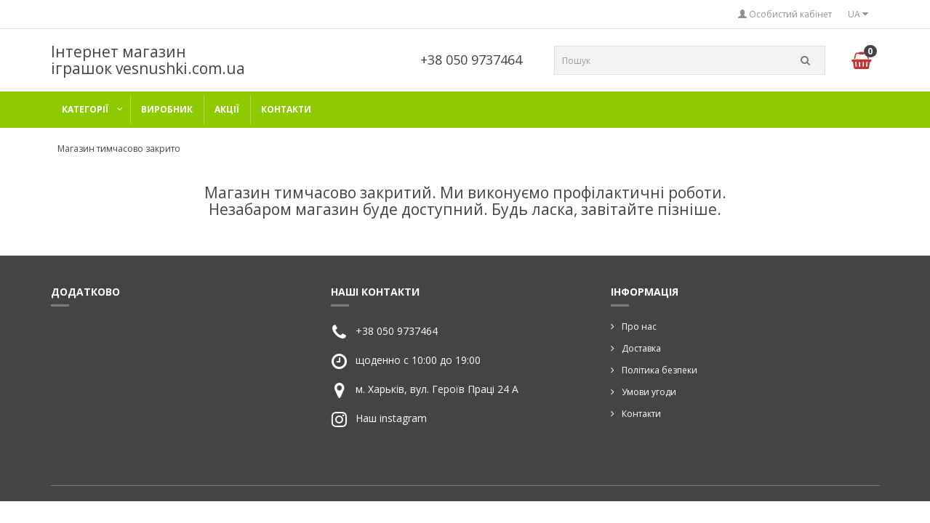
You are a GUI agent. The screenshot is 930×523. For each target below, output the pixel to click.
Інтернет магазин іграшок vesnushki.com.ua (148, 59)
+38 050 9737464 (471, 59)
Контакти (286, 109)
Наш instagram (391, 418)
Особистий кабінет (785, 14)
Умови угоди (649, 391)
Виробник (167, 109)
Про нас (639, 326)
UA (858, 14)
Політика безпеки (659, 370)
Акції (227, 109)
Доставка (641, 348)
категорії (85, 109)
